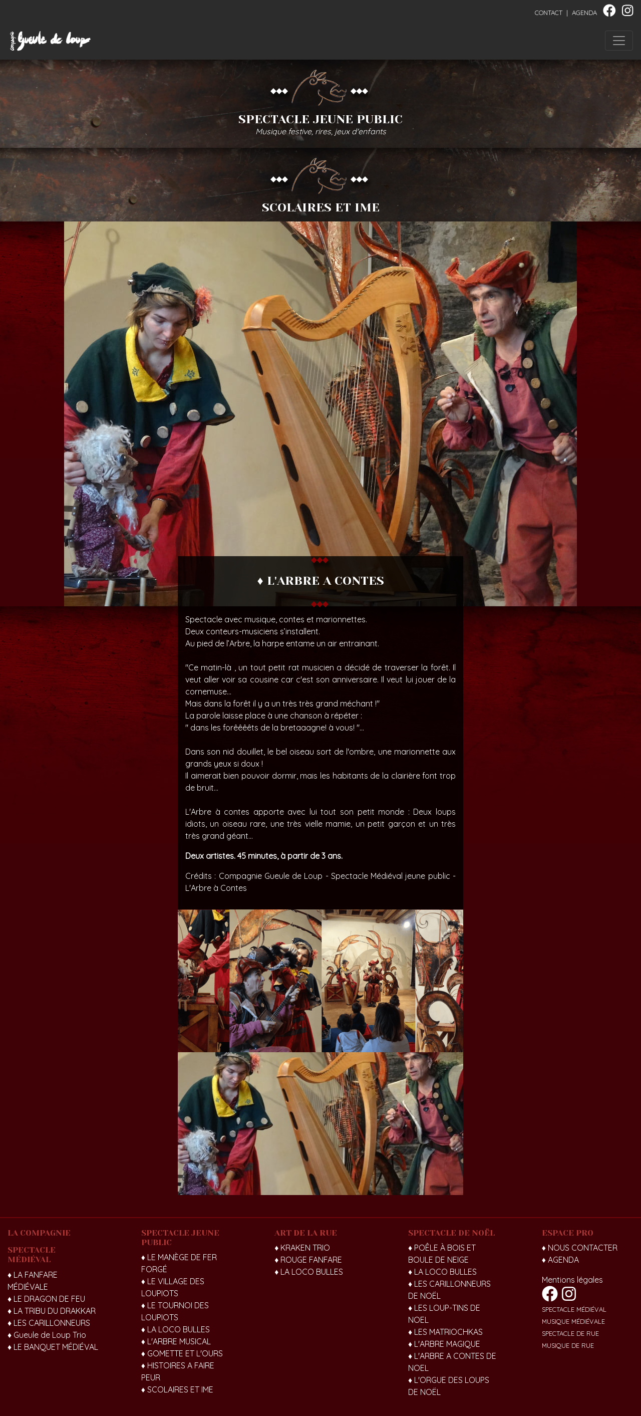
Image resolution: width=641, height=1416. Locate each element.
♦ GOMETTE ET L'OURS (182, 1353)
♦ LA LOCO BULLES (175, 1329)
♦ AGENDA (560, 1260)
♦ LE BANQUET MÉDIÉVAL (53, 1347)
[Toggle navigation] (619, 41)
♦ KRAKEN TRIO (302, 1248)
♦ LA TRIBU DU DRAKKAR (52, 1311)
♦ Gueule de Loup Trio (47, 1335)
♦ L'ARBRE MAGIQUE (444, 1344)
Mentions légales (572, 1280)
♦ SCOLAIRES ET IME (177, 1389)
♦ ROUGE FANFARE (308, 1260)
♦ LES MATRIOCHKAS (445, 1332)
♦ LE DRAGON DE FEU (46, 1299)
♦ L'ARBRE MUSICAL (176, 1341)
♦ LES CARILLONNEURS (49, 1323)
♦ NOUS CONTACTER (579, 1248)
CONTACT (548, 13)
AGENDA (584, 13)
